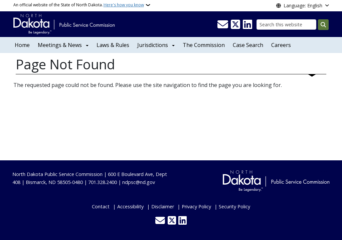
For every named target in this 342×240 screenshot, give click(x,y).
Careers (281, 45)
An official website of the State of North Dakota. (78, 5)
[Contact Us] (222, 24)
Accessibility (130, 206)
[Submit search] (323, 24)
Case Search (248, 45)
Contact (101, 206)
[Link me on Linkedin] (247, 24)
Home (22, 45)
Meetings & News (60, 45)
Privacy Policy (196, 206)
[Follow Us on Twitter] (235, 24)
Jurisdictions (152, 45)
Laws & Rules (113, 45)
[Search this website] (286, 24)
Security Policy (234, 206)
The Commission (204, 45)
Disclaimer (162, 206)
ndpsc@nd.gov (138, 182)
